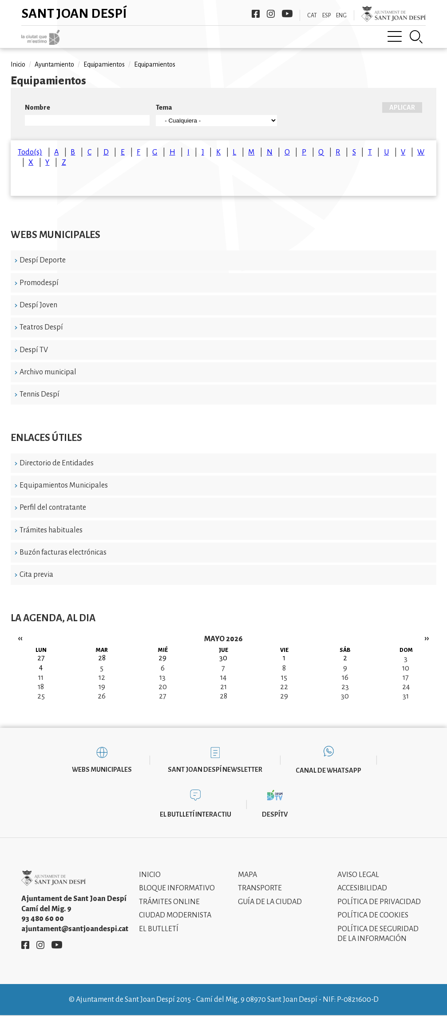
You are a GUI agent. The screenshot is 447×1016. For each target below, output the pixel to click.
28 (223, 696)
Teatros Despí (41, 327)
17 (406, 678)
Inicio (18, 64)
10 (405, 668)
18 (41, 687)
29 (284, 696)
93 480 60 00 (42, 919)
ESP (326, 15)
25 (41, 696)
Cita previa (36, 575)
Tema (164, 107)
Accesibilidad (362, 888)
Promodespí (39, 283)
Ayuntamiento (54, 64)
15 (284, 678)
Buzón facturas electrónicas (63, 552)
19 (102, 687)
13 (162, 678)
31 (406, 696)
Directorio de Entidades (57, 463)
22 (284, 687)
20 (162, 687)
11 (41, 678)
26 (102, 696)
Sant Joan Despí (74, 13)
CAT (312, 15)
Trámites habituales (51, 530)
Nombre (37, 107)
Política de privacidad (379, 902)
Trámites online (169, 902)
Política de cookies (372, 915)
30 (345, 696)
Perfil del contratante (53, 508)
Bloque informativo (177, 888)
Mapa (247, 875)
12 (102, 678)
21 (223, 687)
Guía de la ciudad (270, 902)
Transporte (260, 888)
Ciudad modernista (175, 915)
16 (345, 678)
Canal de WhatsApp (328, 770)
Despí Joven (38, 305)
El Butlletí (158, 929)
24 (406, 687)
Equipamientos (104, 64)
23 (345, 687)
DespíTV (275, 814)
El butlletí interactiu (195, 814)
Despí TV (34, 350)
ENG (341, 15)
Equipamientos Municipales (64, 485)
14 (223, 678)
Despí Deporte (43, 260)
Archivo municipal (48, 372)
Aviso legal (358, 875)
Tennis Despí (39, 394)
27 (162, 696)
